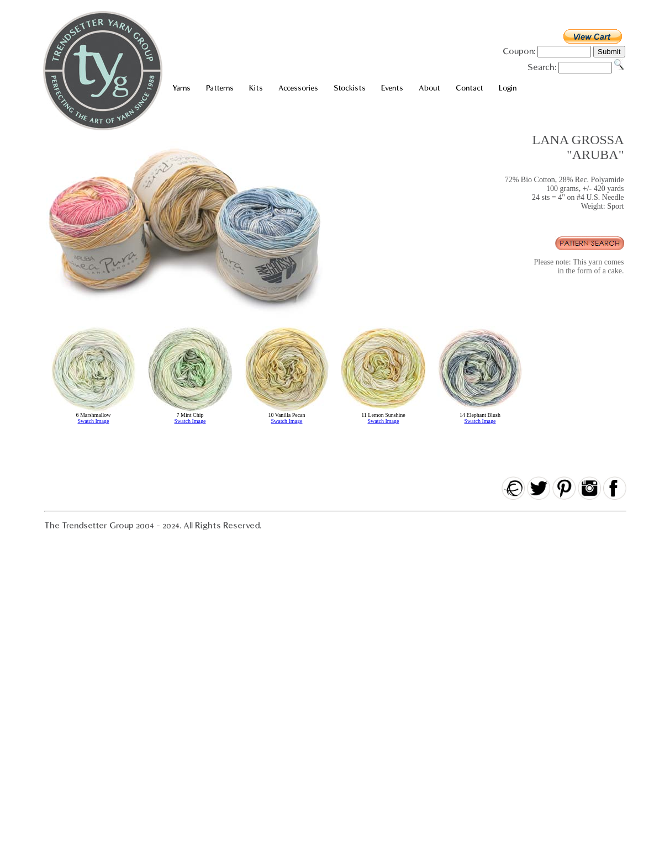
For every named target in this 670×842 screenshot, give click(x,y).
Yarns (181, 88)
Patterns (220, 88)
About (429, 88)
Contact (469, 88)
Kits (256, 88)
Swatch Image (93, 421)
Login (507, 88)
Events (392, 88)
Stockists (350, 88)
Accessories (298, 88)
